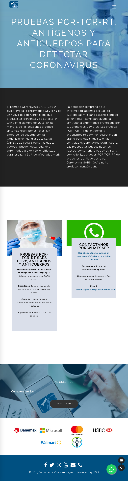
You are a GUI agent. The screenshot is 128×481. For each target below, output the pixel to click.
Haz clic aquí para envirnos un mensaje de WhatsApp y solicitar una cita (94, 256)
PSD (96, 472)
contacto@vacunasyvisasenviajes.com (96, 289)
